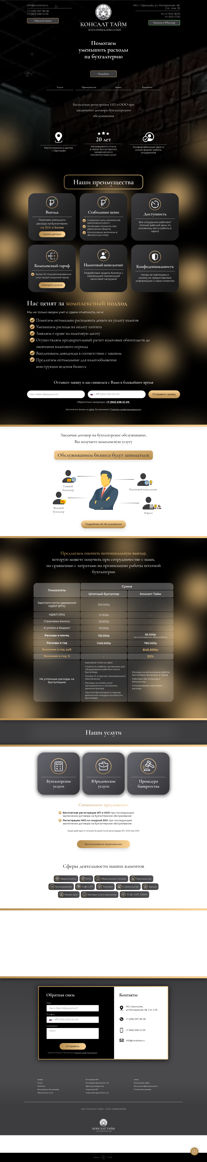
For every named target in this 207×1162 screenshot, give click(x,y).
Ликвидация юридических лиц (97, 1093)
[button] (43, 20)
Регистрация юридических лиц (97, 1083)
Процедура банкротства (95, 1086)
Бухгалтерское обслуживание (48, 1089)
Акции (118, 87)
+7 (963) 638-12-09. (118, 402)
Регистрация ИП (92, 1079)
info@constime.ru (37, 5)
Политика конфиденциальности (146, 1086)
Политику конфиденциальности (125, 409)
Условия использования (142, 1089)
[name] (56, 394)
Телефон (50, 1014)
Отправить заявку (164, 394)
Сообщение (52, 1025)
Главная (40, 1079)
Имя (48, 1002)
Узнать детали (52, 234)
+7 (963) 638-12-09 (37, 14)
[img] (103, 17)
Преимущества (89, 87)
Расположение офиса (142, 1083)
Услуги (60, 87)
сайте (91, 409)
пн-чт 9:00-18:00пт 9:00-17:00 (170, 15)
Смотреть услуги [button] (52, 285)
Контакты (147, 87)
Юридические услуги (45, 1093)
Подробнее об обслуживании (103, 524)
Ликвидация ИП (92, 1089)
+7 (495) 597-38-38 (38, 11)
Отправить (72, 1046)
